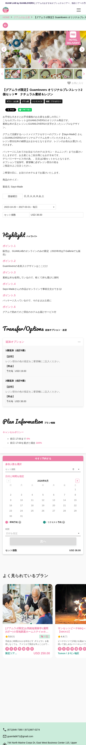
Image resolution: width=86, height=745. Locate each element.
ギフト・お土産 (12, 101)
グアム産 (25, 101)
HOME (6, 17)
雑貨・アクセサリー (53, 101)
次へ (43, 541)
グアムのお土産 (22, 17)
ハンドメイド (37, 101)
